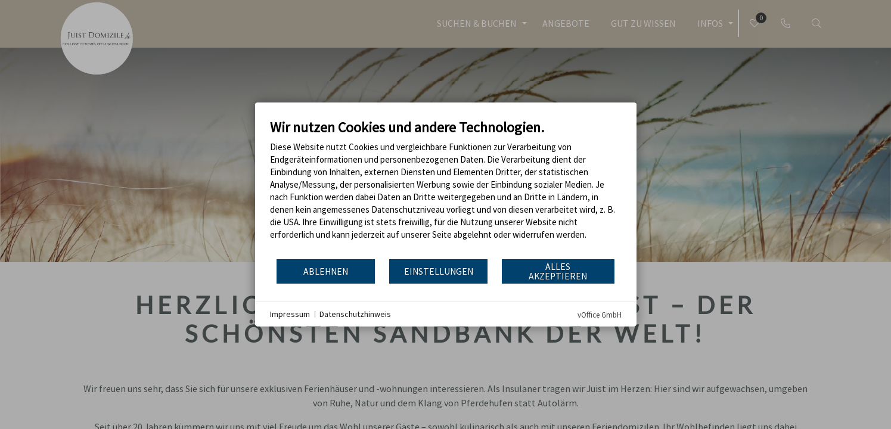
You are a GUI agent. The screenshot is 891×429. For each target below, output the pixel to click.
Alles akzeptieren (558, 271)
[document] (446, 188)
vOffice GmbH (600, 315)
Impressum (290, 314)
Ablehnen (325, 271)
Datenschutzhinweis (355, 314)
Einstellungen (438, 271)
